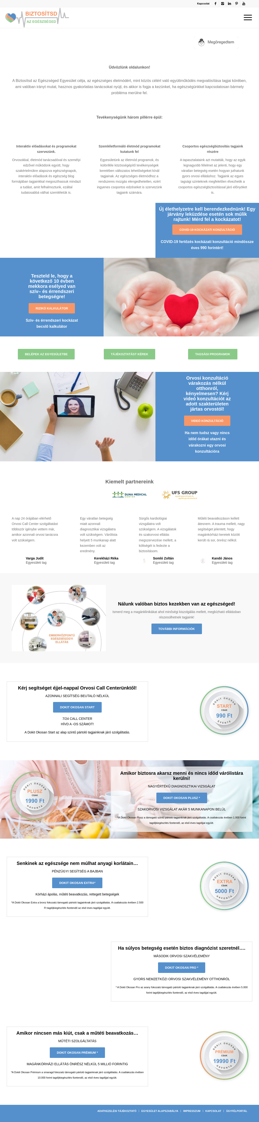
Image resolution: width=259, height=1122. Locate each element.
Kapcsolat (203, 3)
